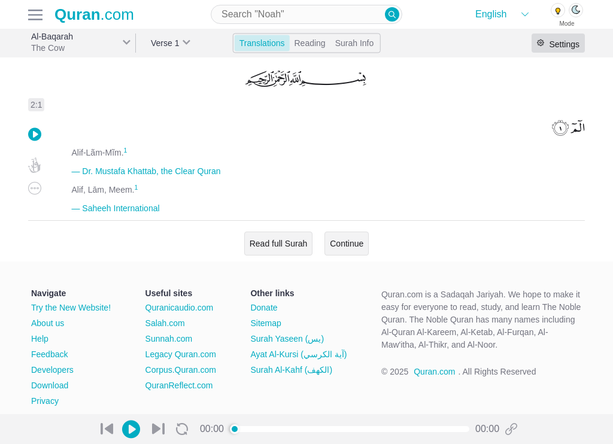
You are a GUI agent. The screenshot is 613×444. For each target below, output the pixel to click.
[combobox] (306, 14)
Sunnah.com (169, 338)
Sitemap (265, 323)
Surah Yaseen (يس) (287, 338)
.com (94, 14)
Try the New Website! (71, 307)
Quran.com (434, 371)
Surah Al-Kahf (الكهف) (291, 370)
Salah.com (165, 323)
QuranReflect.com (179, 385)
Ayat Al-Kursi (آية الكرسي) (298, 354)
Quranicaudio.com (179, 307)
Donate (263, 307)
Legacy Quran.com (180, 354)
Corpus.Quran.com (180, 370)
